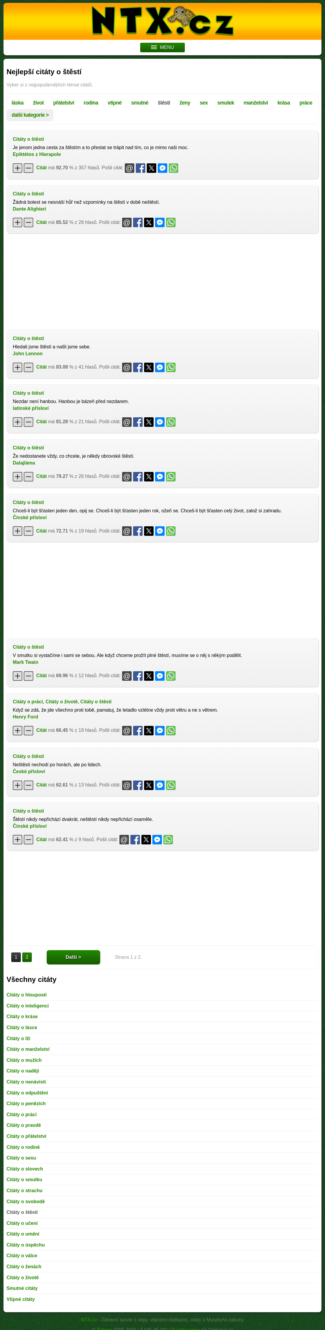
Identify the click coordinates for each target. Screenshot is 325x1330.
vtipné (115, 103)
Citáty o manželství (28, 1049)
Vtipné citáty (21, 1299)
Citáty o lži (18, 1038)
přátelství (63, 103)
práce (305, 103)
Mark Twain (25, 662)
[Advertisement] (162, 281)
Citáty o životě (61, 701)
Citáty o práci (28, 701)
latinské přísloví (31, 408)
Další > (73, 957)
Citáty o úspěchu (26, 1244)
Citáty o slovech (25, 1168)
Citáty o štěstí (28, 139)
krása (283, 103)
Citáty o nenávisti (26, 1081)
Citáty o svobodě (26, 1201)
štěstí (164, 103)
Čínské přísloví (30, 517)
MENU (162, 47)
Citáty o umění (23, 1233)
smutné (139, 103)
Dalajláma (24, 462)
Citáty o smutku (24, 1179)
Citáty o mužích (24, 1060)
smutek (225, 103)
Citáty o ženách (24, 1266)
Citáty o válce (22, 1255)
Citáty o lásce (22, 1027)
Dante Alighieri (29, 208)
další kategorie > (30, 115)
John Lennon (27, 353)
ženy (184, 103)
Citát (41, 167)
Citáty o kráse (22, 1016)
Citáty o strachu (24, 1190)
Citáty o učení (22, 1223)
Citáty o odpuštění (27, 1092)
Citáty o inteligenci (28, 1005)
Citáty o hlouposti (27, 994)
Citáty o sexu (21, 1157)
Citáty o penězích (26, 1103)
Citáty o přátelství (26, 1136)
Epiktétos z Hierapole (37, 154)
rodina (90, 103)
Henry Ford (25, 716)
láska (17, 103)
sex (204, 103)
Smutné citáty (22, 1288)
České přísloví (29, 771)
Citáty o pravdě (24, 1125)
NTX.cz (89, 1319)
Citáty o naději (23, 1070)
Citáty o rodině (23, 1147)
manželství (256, 103)
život (38, 103)
